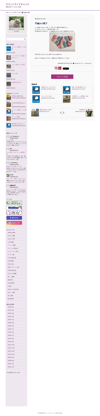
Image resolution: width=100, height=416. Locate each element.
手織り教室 (11, 270)
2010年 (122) (11, 354)
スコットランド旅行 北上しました (16, 178)
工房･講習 (10, 257)
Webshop (10, 232)
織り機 (9, 298)
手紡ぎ (9, 264)
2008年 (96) (11, 360)
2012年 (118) (11, 348)
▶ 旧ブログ (14, 218)
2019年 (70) (11, 326)
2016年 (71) (11, 335)
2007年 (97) (11, 363)
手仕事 (76, 63)
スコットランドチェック (17, 4)
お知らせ (10, 238)
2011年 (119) (11, 351)
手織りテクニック (12, 267)
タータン (10, 254)
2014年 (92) (11, 341)
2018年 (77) (11, 329)
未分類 (9, 283)
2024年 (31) (11, 310)
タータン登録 (10, 140)
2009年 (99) (11, 357)
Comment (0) (87, 63)
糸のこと (10, 292)
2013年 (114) (11, 344)
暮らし (9, 276)
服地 (9, 279)
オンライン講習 (12, 248)
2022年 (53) (11, 316)
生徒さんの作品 (12, 289)
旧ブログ (81, 63)
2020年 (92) (11, 322)
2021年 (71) (11, 319)
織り (9, 295)
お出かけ (10, 235)
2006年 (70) (11, 367)
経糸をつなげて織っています (14, 166)
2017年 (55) (11, 332)
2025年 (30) (11, 307)
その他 (9, 242)
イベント (10, 245)
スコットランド (12, 251)
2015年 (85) (11, 338)
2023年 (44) (11, 313)
